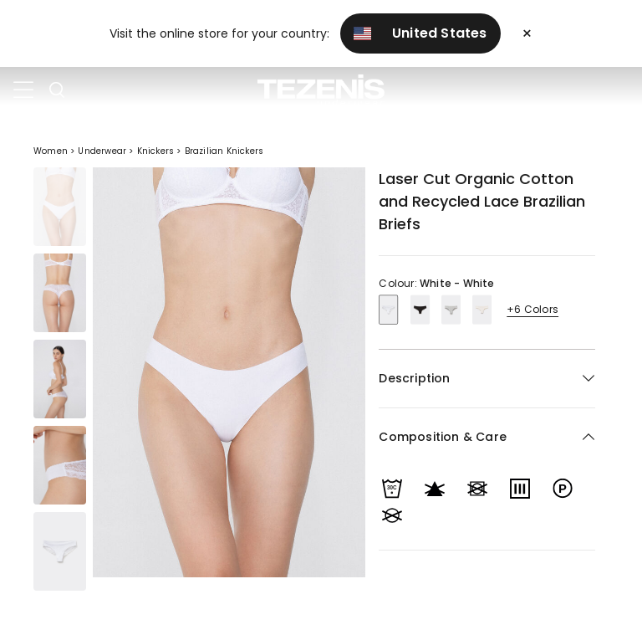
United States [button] (420, 33)
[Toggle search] (57, 90)
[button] (487, 437)
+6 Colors (532, 309)
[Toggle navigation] (23, 90)
